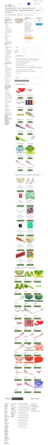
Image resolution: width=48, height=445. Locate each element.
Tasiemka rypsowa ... (30, 107)
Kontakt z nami (35, 0)
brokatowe (7, 55)
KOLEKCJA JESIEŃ (8, 119)
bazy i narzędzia (8, 113)
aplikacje (6, 27)
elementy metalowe (8, 112)
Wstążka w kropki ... (20, 119)
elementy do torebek (8, 100)
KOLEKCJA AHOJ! (8, 20)
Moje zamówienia (34, 405)
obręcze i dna (7, 91)
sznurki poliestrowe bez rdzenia (8, 79)
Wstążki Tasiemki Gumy (28, 8)
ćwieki (6, 34)
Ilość (39, 20)
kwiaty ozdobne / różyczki (8, 33)
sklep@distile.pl (25, 427)
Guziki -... (30, 215)
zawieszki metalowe (8, 31)
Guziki (19, 8)
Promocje (12, 405)
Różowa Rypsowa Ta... (30, 95)
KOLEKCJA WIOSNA (8, 19)
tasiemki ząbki (7, 54)
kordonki (6, 65)
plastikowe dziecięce (8, 41)
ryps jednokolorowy (8, 51)
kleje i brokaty (7, 102)
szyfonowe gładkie (8, 53)
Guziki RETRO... (30, 200)
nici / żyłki (6, 104)
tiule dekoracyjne (8, 61)
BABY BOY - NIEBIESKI (7, 116)
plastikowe (7, 38)
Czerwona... (36, 327)
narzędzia (7, 89)
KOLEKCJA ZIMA (7, 122)
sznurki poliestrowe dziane (8, 77)
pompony (6, 23)
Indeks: (26, 34)
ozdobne (6, 40)
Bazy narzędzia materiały (26, 10)
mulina (6, 66)
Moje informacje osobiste (35, 411)
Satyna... (20, 259)
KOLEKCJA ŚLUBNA (8, 114)
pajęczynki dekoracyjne (7, 59)
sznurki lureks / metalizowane (7, 82)
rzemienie (7, 84)
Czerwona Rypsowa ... (20, 95)
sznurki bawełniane (8, 75)
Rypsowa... (16, 315)
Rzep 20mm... (20, 215)
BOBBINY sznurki (8, 86)
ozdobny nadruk (8, 46)
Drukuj (27, 42)
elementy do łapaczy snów (8, 99)
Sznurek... (20, 200)
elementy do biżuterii (8, 97)
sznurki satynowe (8, 80)
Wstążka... (16, 278)
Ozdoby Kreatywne (10, 8)
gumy (6, 45)
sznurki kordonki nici (11, 10)
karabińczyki (7, 92)
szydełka (6, 90)
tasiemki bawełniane (8, 50)
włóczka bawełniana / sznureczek (8, 70)
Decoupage (6, 425)
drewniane (7, 39)
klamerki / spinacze (8, 28)
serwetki (6, 107)
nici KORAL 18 (7, 74)
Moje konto (34, 403)
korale (6, 111)
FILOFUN (37, 10)
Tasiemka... (20, 185)
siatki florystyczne (8, 57)
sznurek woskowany (8, 68)
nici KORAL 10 (7, 73)
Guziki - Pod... (30, 259)
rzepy (6, 103)
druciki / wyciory (7, 29)
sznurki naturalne (8, 67)
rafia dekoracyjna (8, 85)
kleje (6, 108)
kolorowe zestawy (8, 42)
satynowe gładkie (8, 52)
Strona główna (13, 412)
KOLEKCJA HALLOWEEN (7, 121)
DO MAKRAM (8, 12)
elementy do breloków (8, 96)
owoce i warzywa (8, 101)
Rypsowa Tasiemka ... (20, 107)
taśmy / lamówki (7, 62)
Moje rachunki (33, 408)
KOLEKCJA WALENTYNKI (7, 124)
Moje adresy (33, 409)
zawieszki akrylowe (8, 30)
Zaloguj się (41, 0)
